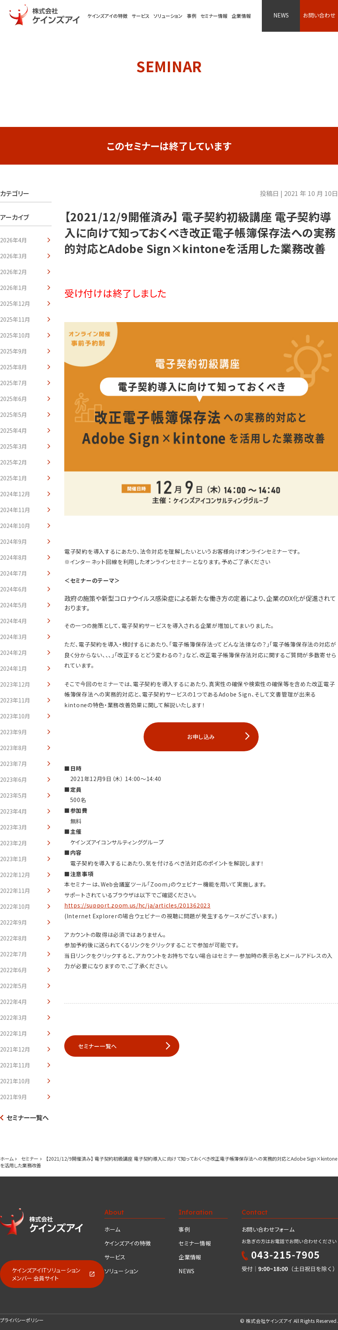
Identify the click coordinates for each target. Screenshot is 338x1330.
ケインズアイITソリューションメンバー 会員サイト (46, 1274)
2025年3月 (13, 446)
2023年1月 (13, 859)
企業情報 (190, 1257)
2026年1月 (13, 288)
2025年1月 (13, 478)
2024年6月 (13, 589)
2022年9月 (13, 922)
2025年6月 (13, 399)
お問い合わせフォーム (268, 1229)
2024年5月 (13, 605)
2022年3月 (13, 1017)
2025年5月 (13, 414)
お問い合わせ (319, 15)
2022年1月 (13, 1033)
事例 (184, 1229)
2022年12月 (15, 875)
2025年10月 (15, 335)
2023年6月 (13, 779)
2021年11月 (15, 1065)
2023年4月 (13, 811)
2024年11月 (15, 510)
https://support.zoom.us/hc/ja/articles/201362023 (137, 905)
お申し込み (201, 737)
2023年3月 (13, 827)
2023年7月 (13, 764)
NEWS (281, 15)
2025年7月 (13, 383)
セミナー (29, 1158)
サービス (141, 15)
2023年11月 (15, 700)
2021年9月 (13, 1097)
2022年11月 (15, 890)
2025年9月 (13, 351)
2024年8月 (13, 557)
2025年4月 (13, 430)
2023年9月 (13, 732)
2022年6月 (13, 970)
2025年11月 (15, 319)
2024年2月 (13, 652)
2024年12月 (15, 494)
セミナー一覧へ (27, 1117)
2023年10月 (15, 716)
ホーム (6, 1158)
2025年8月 (13, 367)
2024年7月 (13, 573)
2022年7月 (13, 954)
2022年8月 (13, 938)
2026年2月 (13, 272)
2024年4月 (13, 621)
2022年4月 (13, 1002)
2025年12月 (15, 303)
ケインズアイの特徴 (127, 1243)
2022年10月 (15, 906)
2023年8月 (13, 748)
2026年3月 (13, 256)
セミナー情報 (195, 1243)
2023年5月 (13, 795)
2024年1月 (13, 668)
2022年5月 (13, 986)
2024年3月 (13, 637)
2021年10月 (15, 1081)
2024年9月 (13, 541)
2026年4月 (13, 240)
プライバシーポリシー (22, 1320)
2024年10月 (15, 526)
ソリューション (168, 15)
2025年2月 (13, 462)
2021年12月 (15, 1049)
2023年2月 (13, 843)
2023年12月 (15, 684)
